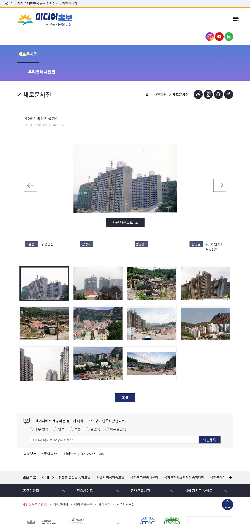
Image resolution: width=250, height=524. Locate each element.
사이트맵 (104, 487)
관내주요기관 (140, 472)
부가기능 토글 (228, 76)
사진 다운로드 (123, 204)
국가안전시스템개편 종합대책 (184, 460)
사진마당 (160, 76)
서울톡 (79, 502)
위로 (227, 489)
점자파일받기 (208, 76)
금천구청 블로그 (229, 36)
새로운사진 (28, 54)
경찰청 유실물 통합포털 (74, 460)
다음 (219, 167)
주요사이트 (85, 472)
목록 (125, 379)
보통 (77, 411)
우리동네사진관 (63, 54)
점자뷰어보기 (198, 76)
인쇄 (218, 76)
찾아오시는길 (83, 487)
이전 (30, 167)
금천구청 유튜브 (219, 36)
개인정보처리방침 (35, 487)
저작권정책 (60, 487)
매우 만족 (41, 411)
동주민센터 (31, 472)
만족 (61, 411)
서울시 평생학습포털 (110, 460)
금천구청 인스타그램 (209, 36)
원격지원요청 (125, 487)
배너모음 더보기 (230, 459)
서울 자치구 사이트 (198, 472)
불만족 (95, 411)
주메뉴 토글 (235, 19)
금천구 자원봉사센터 (144, 460)
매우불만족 (118, 411)
